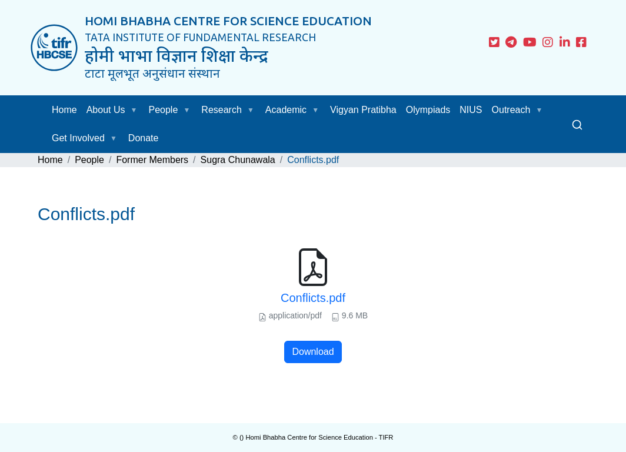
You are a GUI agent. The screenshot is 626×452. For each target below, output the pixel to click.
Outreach (511, 110)
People (163, 110)
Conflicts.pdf (313, 297)
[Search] (577, 124)
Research (221, 110)
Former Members (152, 160)
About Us (105, 110)
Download (313, 352)
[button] (136, 110)
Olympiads (428, 110)
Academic (286, 110)
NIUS (470, 110)
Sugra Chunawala (238, 160)
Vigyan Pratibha (363, 110)
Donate (143, 138)
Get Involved (78, 138)
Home (64, 110)
